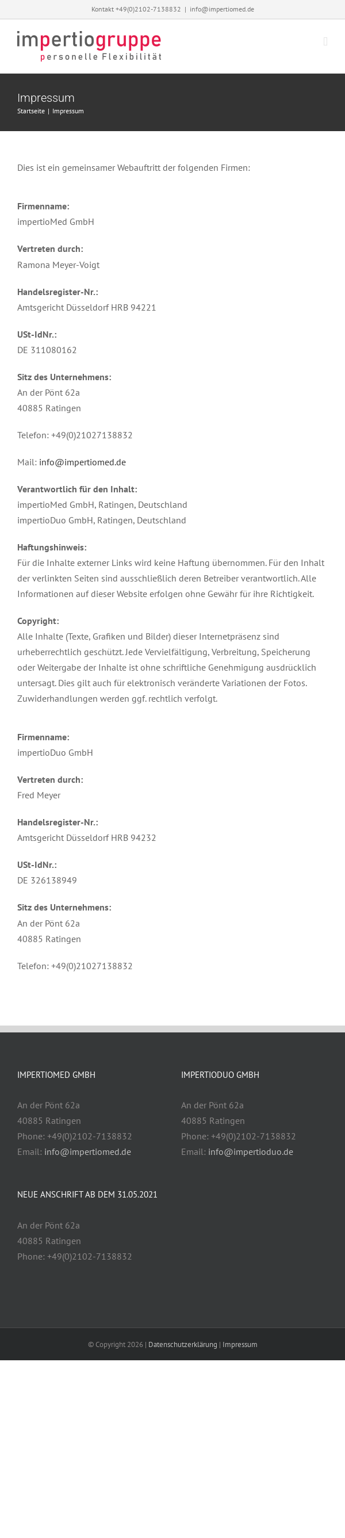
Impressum (240, 1344)
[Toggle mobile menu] (325, 42)
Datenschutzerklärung (182, 1344)
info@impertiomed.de (222, 9)
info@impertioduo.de (250, 1151)
